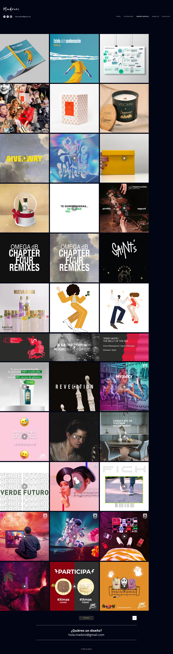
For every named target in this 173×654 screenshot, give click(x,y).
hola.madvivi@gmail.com (23, 17)
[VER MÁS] (86, 618)
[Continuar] (134, 618)
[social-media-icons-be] (8, 17)
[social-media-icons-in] (4, 17)
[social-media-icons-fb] (11, 17)
